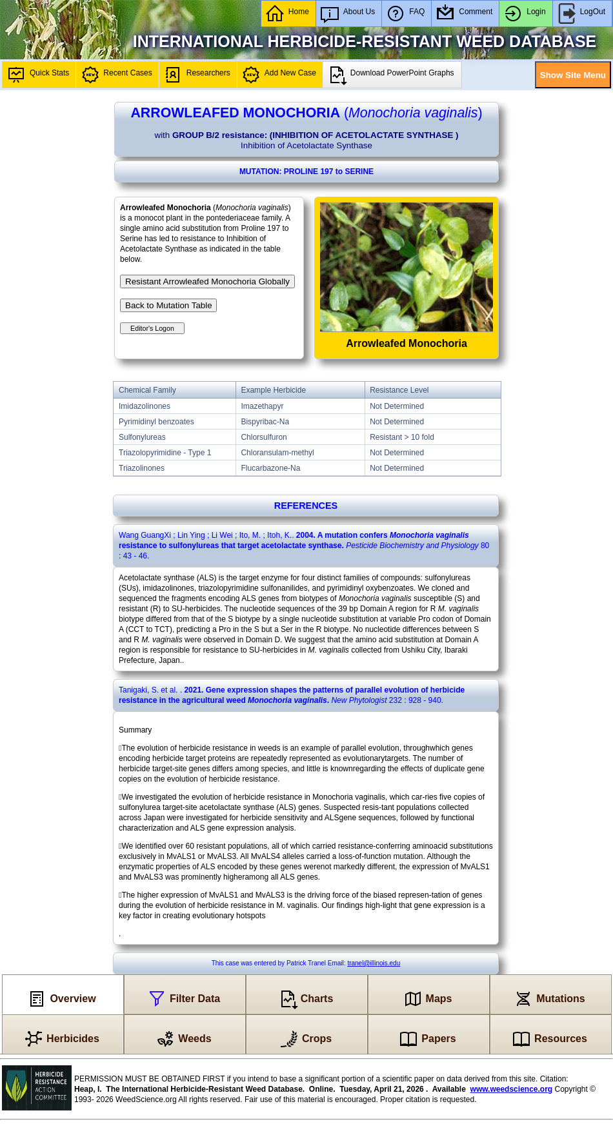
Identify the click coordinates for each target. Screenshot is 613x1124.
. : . (304, 545)
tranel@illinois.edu (373, 963)
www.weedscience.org (511, 1089)
